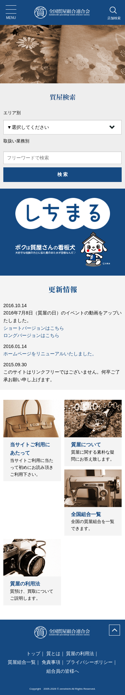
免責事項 (51, 662)
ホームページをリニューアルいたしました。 (50, 353)
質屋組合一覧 (22, 662)
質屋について (86, 444)
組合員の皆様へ (62, 671)
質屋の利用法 (25, 583)
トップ (33, 653)
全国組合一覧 (86, 514)
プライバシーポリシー (89, 662)
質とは (53, 653)
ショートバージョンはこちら (33, 328)
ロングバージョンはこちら (31, 335)
